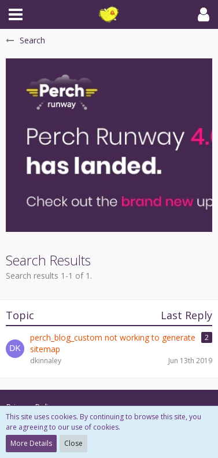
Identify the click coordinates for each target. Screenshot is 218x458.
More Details (31, 443)
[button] (15, 14)
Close (73, 443)
